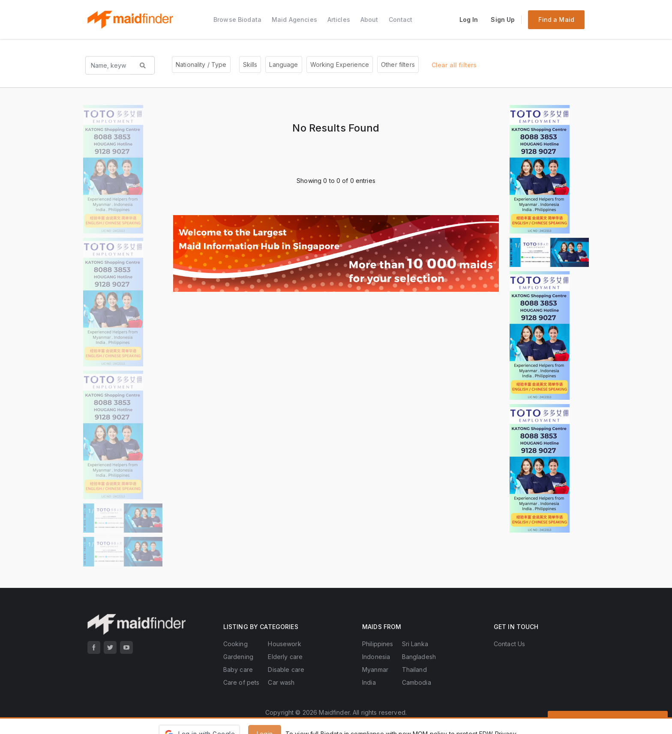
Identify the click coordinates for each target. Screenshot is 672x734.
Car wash (281, 682)
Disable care (286, 669)
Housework (284, 643)
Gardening (238, 656)
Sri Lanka (415, 643)
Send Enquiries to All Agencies (607, 720)
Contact (401, 19)
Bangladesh (419, 656)
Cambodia (416, 682)
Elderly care (285, 656)
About (369, 19)
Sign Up (503, 19)
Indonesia (376, 656)
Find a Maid (556, 19)
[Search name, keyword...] (108, 65)
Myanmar (375, 669)
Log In (468, 19)
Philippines (377, 643)
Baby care (238, 669)
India (369, 682)
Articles (338, 19)
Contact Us (509, 643)
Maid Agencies (294, 19)
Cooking (235, 643)
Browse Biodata (237, 19)
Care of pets (241, 682)
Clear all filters (454, 65)
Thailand (414, 669)
